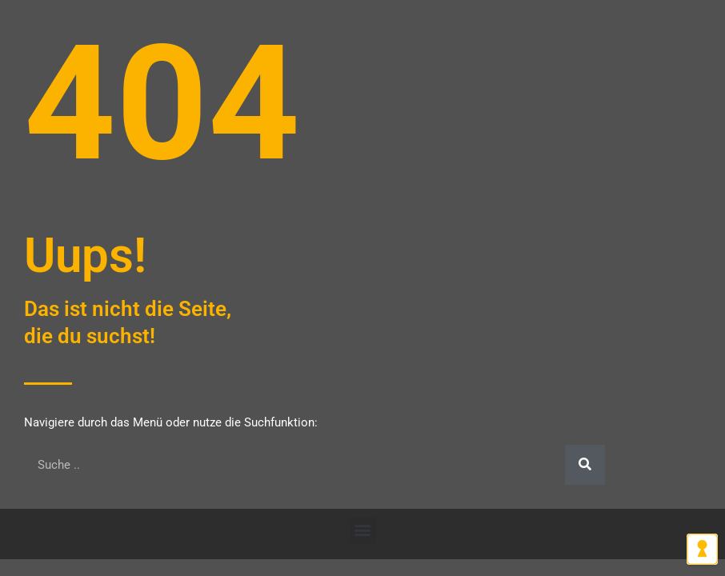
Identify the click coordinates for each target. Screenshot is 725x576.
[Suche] (585, 465)
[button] (363, 530)
